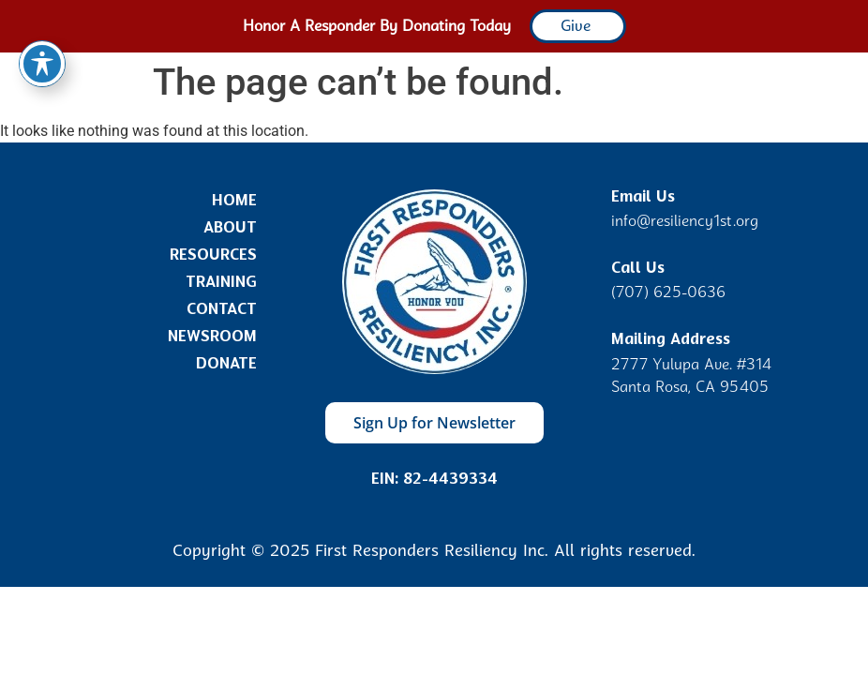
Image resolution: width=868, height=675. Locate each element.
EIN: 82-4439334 (434, 478)
